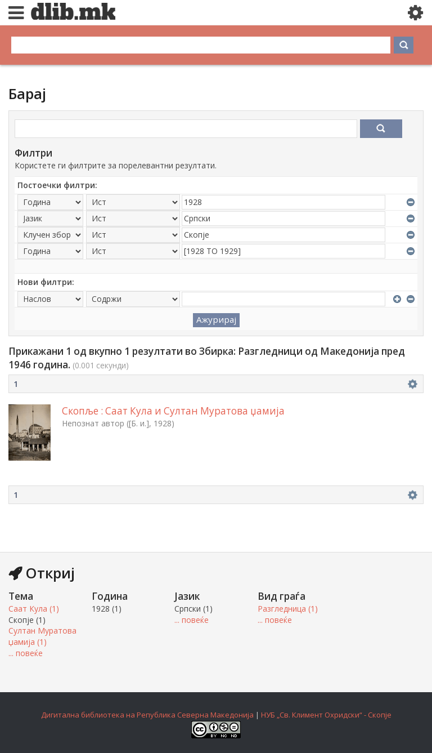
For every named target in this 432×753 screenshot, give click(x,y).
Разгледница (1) (288, 608)
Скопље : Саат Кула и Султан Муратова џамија (173, 410)
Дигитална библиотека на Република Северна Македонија (147, 715)
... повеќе (25, 653)
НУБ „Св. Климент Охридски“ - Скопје (326, 715)
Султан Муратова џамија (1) (42, 636)
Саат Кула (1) (33, 608)
